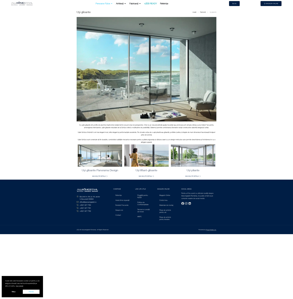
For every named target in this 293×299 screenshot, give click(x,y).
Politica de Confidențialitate (143, 203)
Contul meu (163, 200)
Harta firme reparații (122, 200)
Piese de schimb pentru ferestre (165, 218)
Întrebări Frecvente (121, 205)
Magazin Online (164, 195)
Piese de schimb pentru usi (165, 211)
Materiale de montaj (166, 205)
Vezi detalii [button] (19, 286)
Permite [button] (31, 292)
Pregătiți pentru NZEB (142, 196)
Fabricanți (203, 12)
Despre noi (119, 210)
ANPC (139, 216)
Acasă (194, 12)
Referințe (118, 195)
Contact (118, 215)
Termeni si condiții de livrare (143, 210)
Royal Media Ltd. (211, 230)
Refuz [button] (13, 292)
